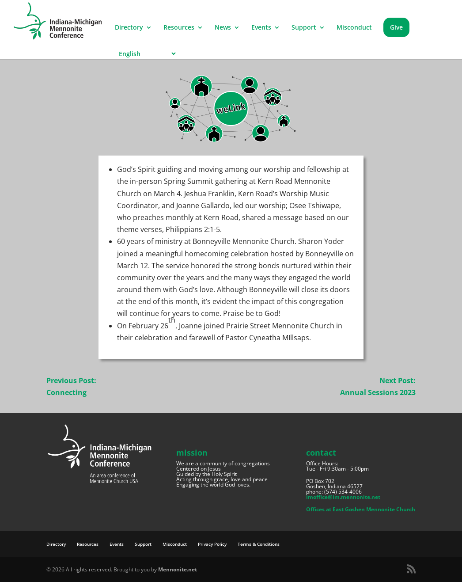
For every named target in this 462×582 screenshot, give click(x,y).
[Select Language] (146, 53)
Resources (178, 27)
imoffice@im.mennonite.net (343, 497)
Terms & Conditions (259, 544)
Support (304, 27)
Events (261, 27)
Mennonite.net (177, 569)
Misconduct (354, 27)
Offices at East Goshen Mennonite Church (360, 509)
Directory (129, 27)
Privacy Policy (212, 544)
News (223, 27)
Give (396, 27)
